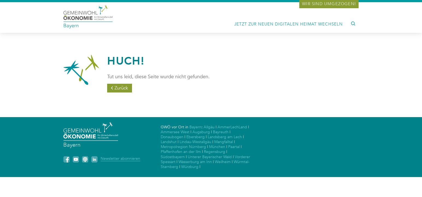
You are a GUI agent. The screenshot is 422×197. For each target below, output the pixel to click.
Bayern (195, 127)
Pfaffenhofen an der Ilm (181, 151)
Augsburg (201, 132)
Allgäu (209, 127)
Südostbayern (173, 157)
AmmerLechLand (232, 127)
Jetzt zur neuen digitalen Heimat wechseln (288, 24)
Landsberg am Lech (225, 137)
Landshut (169, 141)
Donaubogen (172, 137)
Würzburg (189, 166)
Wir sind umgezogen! (329, 4)
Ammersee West (175, 132)
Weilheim (223, 161)
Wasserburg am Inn (195, 161)
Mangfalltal (223, 141)
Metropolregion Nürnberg (183, 146)
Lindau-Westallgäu (195, 141)
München (217, 146)
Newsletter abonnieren (120, 158)
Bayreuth (220, 132)
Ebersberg (195, 137)
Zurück (121, 88)
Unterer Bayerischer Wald (210, 157)
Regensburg (214, 151)
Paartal (234, 146)
